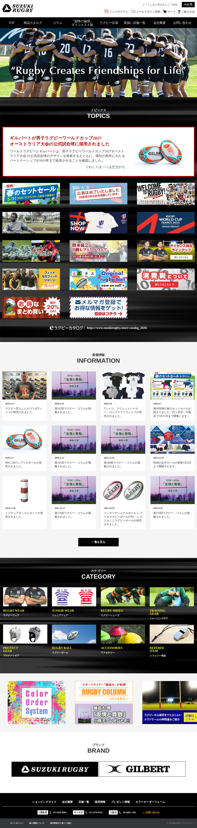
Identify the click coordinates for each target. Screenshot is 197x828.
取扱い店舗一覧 (134, 22)
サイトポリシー (16, 823)
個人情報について (36, 823)
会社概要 (159, 22)
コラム (57, 22)
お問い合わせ (182, 22)
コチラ (113, 167)
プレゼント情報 (120, 802)
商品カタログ (33, 22)
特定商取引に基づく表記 (60, 823)
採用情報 (100, 802)
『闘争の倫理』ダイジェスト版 (82, 23)
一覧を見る (98, 542)
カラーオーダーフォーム (150, 802)
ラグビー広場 (109, 22)
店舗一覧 (83, 802)
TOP (11, 22)
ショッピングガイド (44, 802)
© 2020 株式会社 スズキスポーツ (181, 823)
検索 (186, 4)
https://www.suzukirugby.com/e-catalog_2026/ (117, 327)
